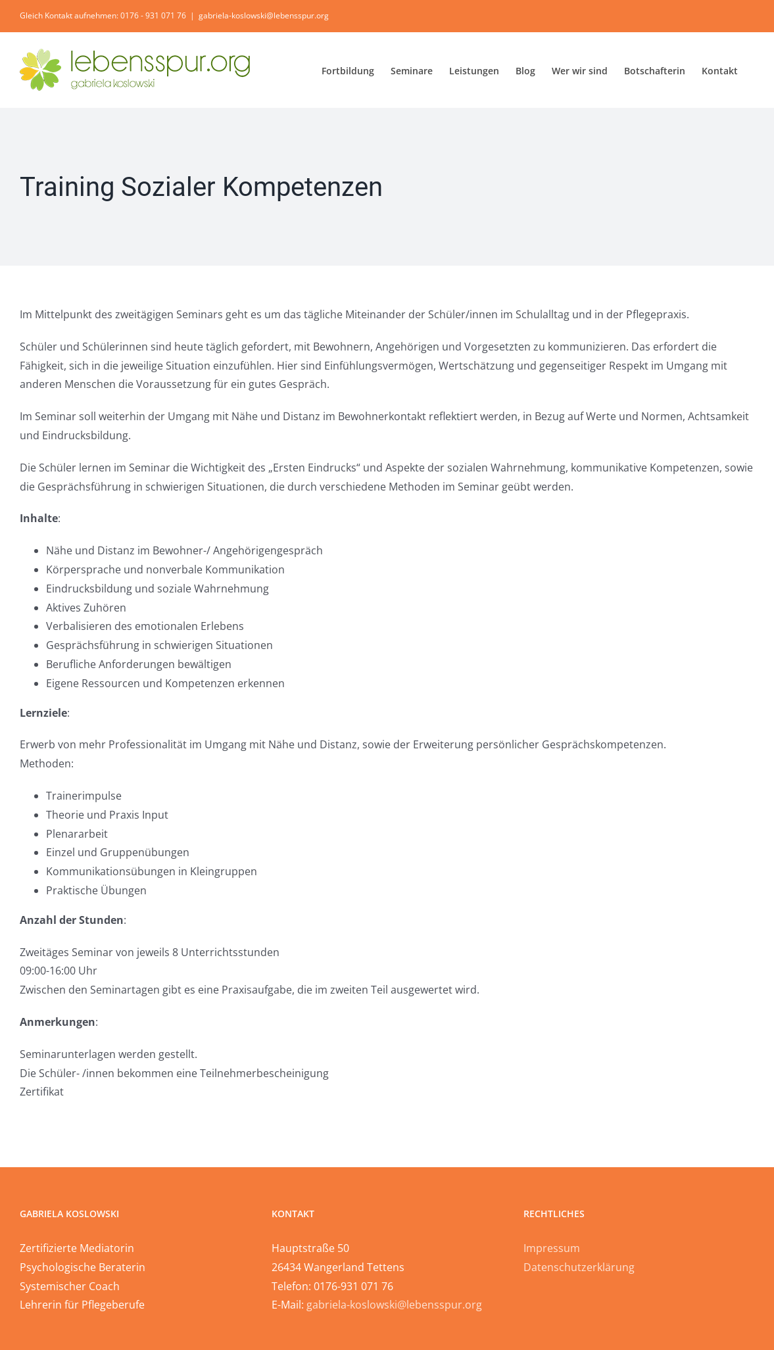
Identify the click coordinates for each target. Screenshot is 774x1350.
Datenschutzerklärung (579, 1267)
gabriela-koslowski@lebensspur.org (264, 15)
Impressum (551, 1248)
